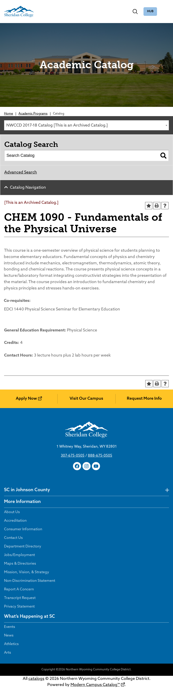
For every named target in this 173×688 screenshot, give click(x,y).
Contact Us (13, 538)
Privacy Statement (19, 606)
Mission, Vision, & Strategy (26, 572)
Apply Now (26, 399)
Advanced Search (20, 172)
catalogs (36, 679)
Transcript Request (20, 598)
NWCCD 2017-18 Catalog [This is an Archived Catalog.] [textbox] (57, 125)
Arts (7, 653)
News (9, 635)
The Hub (150, 11)
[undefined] (167, 490)
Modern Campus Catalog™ (95, 685)
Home (8, 113)
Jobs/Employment (19, 555)
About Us (12, 512)
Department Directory (22, 546)
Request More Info (144, 399)
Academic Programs (33, 113)
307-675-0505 (72, 456)
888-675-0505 (100, 456)
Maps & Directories (20, 564)
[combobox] (86, 125)
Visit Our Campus (86, 399)
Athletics (11, 644)
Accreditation (15, 521)
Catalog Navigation (28, 188)
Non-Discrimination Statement (29, 581)
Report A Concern (19, 589)
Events (9, 627)
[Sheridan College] (19, 11)
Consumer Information (23, 529)
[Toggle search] (135, 11)
